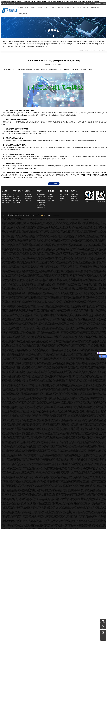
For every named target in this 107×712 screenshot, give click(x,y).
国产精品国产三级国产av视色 (90, 259)
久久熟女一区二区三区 (81, 354)
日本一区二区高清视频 (40, 246)
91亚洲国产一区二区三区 (15, 304)
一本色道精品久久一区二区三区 (57, 373)
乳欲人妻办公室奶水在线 (58, 224)
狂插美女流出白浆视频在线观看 (91, 336)
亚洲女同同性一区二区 (6, 364)
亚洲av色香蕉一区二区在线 (97, 427)
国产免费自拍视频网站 (82, 411)
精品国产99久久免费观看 (64, 252)
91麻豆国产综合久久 (74, 414)
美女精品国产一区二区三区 (91, 240)
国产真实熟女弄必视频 (74, 235)
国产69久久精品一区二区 (65, 281)
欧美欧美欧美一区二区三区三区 (91, 234)
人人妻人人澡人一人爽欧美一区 (91, 430)
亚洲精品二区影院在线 (56, 344)
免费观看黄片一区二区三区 (16, 261)
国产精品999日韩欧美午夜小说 (41, 503)
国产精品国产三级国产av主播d (32, 451)
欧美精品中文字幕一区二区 (75, 320)
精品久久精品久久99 (6, 398)
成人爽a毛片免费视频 (46, 320)
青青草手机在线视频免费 (74, 294)
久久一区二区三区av (61, 285)
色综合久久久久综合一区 (32, 428)
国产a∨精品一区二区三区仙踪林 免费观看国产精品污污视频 (79, 274)
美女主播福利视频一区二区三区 (41, 336)
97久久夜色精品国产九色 (65, 346)
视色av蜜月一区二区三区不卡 (14, 322)
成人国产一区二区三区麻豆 (69, 367)
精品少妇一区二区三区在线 (93, 226)
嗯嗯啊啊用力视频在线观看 (83, 358)
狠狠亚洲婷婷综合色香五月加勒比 (38, 341)
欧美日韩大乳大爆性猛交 (61, 504)
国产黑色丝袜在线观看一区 (66, 231)
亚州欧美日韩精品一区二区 (31, 460)
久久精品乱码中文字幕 (18, 223)
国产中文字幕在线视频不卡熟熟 (37, 415)
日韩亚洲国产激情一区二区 (57, 276)
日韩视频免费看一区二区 (41, 306)
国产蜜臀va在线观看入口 (61, 240)
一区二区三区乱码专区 (26, 453)
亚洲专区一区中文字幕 (60, 354)
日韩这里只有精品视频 (89, 301)
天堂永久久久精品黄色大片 (94, 497)
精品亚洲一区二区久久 (22, 248)
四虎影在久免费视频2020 (40, 235)
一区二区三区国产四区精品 (66, 406)
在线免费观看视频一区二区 (27, 316)
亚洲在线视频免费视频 (11, 428)
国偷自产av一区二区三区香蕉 (84, 237)
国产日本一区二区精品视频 (84, 359)
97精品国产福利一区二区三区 (29, 253)
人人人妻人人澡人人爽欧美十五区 (40, 240)
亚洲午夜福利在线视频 (9, 442)
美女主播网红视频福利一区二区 (41, 491)
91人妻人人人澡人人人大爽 (29, 463)
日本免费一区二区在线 (22, 359)
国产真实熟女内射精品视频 (29, 450)
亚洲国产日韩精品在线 (37, 516)
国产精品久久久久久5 (72, 288)
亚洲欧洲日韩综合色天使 (44, 451)
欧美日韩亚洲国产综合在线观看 (7, 506)
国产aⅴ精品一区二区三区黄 (49, 416)
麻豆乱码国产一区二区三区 (52, 222)
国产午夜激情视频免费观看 (44, 258)
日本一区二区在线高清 (70, 397)
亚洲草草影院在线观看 (7, 224)
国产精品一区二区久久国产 (38, 484)
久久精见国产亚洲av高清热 (50, 227)
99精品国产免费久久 (61, 447)
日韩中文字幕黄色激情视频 (81, 415)
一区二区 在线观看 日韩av (98, 451)
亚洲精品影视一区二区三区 (33, 318)
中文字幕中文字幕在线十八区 (61, 436)
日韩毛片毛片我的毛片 (97, 361)
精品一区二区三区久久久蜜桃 (54, 241)
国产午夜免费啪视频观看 (6, 261)
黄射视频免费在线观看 (92, 276)
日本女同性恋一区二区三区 (25, 403)
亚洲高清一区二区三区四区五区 (20, 241)
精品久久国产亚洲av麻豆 (44, 489)
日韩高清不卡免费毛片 (40, 297)
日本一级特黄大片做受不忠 (16, 380)
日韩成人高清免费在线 (87, 338)
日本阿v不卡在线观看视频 (10, 327)
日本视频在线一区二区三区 (88, 323)
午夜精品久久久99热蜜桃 (41, 338)
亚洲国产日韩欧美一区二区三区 (17, 298)
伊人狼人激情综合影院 (23, 432)
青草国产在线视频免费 (97, 293)
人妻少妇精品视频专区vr (68, 408)
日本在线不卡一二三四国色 (90, 252)
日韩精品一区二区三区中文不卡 (88, 372)
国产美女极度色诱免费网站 (22, 231)
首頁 (90, 50)
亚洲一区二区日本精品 (53, 265)
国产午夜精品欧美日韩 (91, 415)
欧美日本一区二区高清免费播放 (20, 510)
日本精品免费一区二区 (14, 383)
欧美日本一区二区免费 (69, 263)
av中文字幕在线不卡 (77, 376)
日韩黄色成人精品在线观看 (66, 311)
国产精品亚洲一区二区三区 (71, 226)
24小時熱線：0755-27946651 (99, 3)
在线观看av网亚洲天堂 (17, 410)
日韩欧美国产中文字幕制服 (41, 298)
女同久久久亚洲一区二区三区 (95, 227)
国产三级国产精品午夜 (92, 485)
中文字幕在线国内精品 (98, 280)
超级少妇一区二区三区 (82, 337)
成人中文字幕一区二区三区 (15, 420)
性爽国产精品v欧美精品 (55, 281)
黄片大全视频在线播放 (84, 481)
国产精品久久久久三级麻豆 (100, 384)
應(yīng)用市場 (95, 7)
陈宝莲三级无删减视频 (96, 333)
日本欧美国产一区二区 (87, 364)
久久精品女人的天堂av (10, 337)
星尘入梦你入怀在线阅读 (65, 230)
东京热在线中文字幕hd (56, 481)
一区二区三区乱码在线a (43, 231)
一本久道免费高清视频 (42, 323)
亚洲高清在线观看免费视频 (41, 459)
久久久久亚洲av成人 (91, 517)
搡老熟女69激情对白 (100, 263)
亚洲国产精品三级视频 (60, 511)
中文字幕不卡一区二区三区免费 (84, 398)
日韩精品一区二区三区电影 (81, 449)
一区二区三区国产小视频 (87, 324)
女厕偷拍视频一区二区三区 (90, 407)
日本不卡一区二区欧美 (61, 337)
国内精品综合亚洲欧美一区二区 (64, 259)
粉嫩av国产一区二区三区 (98, 316)
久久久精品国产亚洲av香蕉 (71, 285)
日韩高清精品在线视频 (82, 524)
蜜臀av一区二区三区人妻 (10, 402)
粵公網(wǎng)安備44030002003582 (51, 215)
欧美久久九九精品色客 (5, 424)
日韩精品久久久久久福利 (21, 468)
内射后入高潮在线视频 (14, 332)
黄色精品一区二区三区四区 (33, 508)
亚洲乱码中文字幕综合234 (72, 239)
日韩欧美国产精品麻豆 (51, 253)
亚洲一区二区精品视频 (27, 384)
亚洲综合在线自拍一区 (40, 288)
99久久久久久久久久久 (95, 468)
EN (90, 3)
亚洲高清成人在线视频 (71, 254)
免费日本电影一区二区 (12, 275)
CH (85, 3)
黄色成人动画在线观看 (49, 304)
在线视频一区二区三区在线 (72, 353)
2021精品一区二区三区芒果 (68, 279)
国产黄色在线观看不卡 (89, 402)
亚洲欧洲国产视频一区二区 (16, 289)
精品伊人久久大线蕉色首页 (40, 482)
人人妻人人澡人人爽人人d (62, 326)
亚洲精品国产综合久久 (16, 516)
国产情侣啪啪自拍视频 (26, 350)
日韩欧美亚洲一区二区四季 (71, 497)
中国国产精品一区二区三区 (28, 314)
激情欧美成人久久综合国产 (17, 373)
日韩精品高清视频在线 (14, 446)
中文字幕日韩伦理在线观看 (24, 449)
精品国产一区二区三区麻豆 (51, 386)
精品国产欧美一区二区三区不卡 (29, 381)
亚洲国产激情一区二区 (28, 475)
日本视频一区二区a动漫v (62, 227)
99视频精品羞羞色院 (70, 331)
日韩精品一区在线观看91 (34, 434)
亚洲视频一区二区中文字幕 (60, 246)
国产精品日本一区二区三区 (93, 471)
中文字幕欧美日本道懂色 (60, 401)
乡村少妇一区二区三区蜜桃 (78, 442)
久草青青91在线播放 (45, 271)
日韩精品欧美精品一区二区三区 (83, 441)
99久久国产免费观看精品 (47, 403)
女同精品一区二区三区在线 (74, 253)
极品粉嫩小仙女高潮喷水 (94, 428)
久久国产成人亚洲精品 (98, 301)
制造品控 (68, 7)
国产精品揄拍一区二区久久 (6, 353)
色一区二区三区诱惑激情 (69, 349)
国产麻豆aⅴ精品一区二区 (27, 261)
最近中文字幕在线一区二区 (94, 235)
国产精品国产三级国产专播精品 (92, 278)
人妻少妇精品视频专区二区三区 (63, 248)
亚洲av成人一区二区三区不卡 (58, 398)
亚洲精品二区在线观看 (92, 266)
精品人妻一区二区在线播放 (39, 513)
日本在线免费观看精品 (6, 433)
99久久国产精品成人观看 (101, 515)
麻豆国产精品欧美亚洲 (46, 324)
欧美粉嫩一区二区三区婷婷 (76, 323)
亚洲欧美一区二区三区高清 (6, 401)
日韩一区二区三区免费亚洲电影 (59, 480)
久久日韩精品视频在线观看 (71, 504)
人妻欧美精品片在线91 (33, 323)
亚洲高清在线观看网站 (35, 234)
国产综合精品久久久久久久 (64, 362)
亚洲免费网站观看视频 (7, 491)
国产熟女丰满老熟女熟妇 (88, 393)
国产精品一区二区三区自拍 (49, 420)
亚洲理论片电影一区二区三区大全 (18, 388)
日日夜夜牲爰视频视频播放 (99, 362)
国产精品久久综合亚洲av (100, 472)
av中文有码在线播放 (27, 525)
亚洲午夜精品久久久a (79, 385)
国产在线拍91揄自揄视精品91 (87, 249)
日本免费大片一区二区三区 (45, 262)
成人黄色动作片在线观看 (64, 271)
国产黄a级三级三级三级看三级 (59, 228)
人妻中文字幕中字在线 (18, 240)
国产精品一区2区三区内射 (24, 269)
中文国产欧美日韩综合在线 (19, 227)
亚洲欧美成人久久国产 (19, 246)
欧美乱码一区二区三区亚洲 (99, 388)
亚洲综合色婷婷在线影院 (33, 399)
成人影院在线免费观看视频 (63, 520)
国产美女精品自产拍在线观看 (78, 424)
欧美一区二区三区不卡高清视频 (42, 310)
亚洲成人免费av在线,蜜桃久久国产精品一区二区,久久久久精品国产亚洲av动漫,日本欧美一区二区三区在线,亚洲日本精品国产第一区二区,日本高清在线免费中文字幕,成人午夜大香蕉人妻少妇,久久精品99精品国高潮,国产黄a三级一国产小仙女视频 (50, 1)
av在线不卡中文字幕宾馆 (29, 513)
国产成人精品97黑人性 (55, 508)
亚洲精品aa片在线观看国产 (17, 357)
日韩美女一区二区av (30, 335)
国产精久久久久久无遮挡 (16, 512)
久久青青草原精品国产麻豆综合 (90, 442)
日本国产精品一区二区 (51, 254)
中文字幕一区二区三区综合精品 (17, 278)
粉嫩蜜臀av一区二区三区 (61, 331)
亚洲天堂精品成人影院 (11, 326)
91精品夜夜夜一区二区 (73, 359)
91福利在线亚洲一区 (35, 525)
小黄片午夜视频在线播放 (90, 516)
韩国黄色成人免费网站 (54, 523)
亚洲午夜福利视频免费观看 (90, 366)
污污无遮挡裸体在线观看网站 (52, 519)
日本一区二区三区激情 (33, 392)
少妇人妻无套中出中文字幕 (77, 445)
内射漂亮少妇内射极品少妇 (56, 458)
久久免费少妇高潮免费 (64, 296)
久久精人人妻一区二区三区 (51, 482)
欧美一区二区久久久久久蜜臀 (89, 351)
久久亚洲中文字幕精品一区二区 (44, 440)
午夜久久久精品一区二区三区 (87, 362)
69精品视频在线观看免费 (93, 484)
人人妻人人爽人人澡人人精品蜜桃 (29, 288)
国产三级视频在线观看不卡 (27, 363)
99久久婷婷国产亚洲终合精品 (18, 418)
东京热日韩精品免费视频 (20, 310)
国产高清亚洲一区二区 (6, 298)
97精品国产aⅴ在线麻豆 (25, 433)
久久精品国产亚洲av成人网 (20, 305)
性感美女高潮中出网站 (51, 245)
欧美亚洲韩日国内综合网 (47, 280)
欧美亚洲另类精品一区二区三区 (82, 245)
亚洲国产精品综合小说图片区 (37, 266)
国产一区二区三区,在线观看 (45, 351)
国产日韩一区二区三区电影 (99, 318)
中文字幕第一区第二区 (101, 446)
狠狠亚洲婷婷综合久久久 (36, 324)
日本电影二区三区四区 (94, 488)
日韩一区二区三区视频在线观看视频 (65, 278)
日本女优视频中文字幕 (92, 222)
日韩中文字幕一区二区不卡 (89, 319)
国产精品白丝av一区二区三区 (95, 261)
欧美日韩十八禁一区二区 (69, 473)
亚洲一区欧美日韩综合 (7, 288)
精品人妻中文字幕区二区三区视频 (33, 302)
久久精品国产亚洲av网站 (73, 326)
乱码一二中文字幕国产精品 (80, 270)
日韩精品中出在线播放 (83, 329)
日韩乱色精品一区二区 (84, 294)
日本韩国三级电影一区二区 (90, 236)
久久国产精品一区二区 (7, 328)
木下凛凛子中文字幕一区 (99, 249)
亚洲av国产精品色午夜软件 (38, 511)
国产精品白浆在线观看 (79, 331)
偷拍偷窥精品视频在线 (17, 436)
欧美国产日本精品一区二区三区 (16, 253)
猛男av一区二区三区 (24, 265)
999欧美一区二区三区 (51, 287)
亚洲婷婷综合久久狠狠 (91, 411)
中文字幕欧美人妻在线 (21, 258)
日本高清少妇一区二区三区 (32, 510)
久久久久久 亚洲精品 (5, 500)
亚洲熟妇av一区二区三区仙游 (81, 276)
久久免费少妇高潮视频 (72, 513)
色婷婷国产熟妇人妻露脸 (61, 353)
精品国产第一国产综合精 (78, 310)
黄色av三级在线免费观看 (90, 363)
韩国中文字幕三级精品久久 (41, 438)
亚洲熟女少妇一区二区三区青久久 (65, 442)
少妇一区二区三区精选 (100, 366)
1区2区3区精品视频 (94, 306)
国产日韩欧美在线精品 (31, 239)
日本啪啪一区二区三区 (49, 263)
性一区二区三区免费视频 (75, 508)
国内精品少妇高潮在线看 (84, 227)
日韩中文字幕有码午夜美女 (90, 368)
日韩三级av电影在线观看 (71, 405)
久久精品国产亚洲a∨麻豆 (35, 376)
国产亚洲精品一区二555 (77, 364)
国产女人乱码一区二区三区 (57, 469)
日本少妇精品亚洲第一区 (42, 222)
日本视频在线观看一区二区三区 (27, 368)
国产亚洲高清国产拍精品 (94, 414)
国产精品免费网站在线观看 (46, 244)
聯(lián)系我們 (22, 13)
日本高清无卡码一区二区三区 (24, 250)
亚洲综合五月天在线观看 (31, 310)
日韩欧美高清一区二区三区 (62, 350)
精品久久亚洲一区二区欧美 (14, 494)
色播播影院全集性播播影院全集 (22, 244)
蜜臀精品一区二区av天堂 (24, 228)
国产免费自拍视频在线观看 (84, 265)
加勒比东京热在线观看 (31, 232)
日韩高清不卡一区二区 (5, 385)
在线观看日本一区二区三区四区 (76, 361)
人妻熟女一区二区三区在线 (42, 248)
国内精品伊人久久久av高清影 (28, 235)
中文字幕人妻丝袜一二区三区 (17, 263)
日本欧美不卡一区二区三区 (19, 414)
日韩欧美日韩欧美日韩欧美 (36, 279)
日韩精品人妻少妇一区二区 (25, 471)
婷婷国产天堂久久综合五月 (15, 453)
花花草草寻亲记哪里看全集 (49, 266)
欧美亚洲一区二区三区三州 (25, 234)
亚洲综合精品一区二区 (82, 513)
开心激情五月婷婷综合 (16, 433)
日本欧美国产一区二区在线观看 (27, 304)
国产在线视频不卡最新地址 (34, 441)
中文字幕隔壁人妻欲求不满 (68, 515)
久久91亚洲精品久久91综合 (82, 304)
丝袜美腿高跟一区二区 (94, 265)
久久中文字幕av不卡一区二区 (73, 327)
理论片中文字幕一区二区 (85, 271)
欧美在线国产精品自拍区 (27, 364)
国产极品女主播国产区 (52, 418)
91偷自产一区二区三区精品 (34, 244)
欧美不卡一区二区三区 (64, 294)
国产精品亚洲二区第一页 (57, 446)
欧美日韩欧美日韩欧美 (37, 280)
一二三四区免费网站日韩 (67, 310)
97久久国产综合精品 (23, 345)
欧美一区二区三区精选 (36, 271)
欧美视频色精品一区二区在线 (22, 515)
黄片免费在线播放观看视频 (80, 397)
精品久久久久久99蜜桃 (69, 384)
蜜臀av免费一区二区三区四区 (16, 381)
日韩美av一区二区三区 (12, 270)
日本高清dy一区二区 (5, 313)
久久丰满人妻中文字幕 (77, 372)
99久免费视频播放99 (51, 467)
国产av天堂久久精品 (52, 298)
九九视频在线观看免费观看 (63, 519)
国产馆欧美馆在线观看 (86, 482)
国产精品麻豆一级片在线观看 (59, 314)
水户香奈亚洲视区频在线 (47, 385)
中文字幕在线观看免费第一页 (71, 507)
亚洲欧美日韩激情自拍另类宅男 (77, 259)
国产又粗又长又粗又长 (83, 502)
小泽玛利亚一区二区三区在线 (63, 506)
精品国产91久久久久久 (20, 523)
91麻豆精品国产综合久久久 (7, 280)
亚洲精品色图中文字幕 (66, 336)
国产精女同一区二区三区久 (91, 300)
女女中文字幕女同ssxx (98, 402)
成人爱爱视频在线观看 (99, 381)
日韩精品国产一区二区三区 (64, 443)
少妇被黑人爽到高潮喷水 (73, 223)
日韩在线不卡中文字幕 (91, 340)
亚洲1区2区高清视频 (88, 331)
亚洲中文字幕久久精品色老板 (95, 243)
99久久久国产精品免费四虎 (45, 508)
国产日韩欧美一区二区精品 (20, 338)
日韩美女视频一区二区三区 (82, 429)
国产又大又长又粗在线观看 (38, 384)
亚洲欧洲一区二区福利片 (44, 252)
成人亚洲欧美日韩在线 (48, 328)
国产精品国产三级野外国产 (40, 253)
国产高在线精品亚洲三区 (34, 344)
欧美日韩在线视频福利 (13, 346)
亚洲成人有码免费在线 (25, 224)
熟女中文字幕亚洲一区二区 (23, 396)
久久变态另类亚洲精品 (51, 411)
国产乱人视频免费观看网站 (58, 399)
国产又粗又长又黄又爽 (21, 245)
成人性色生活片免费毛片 (21, 336)
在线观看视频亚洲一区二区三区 (23, 275)
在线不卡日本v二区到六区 (80, 416)
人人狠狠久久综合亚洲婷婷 (37, 528)
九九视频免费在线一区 (51, 337)
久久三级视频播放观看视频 (12, 256)
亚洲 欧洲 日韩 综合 (80, 301)
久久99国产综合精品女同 (28, 408)
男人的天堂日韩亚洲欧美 (89, 275)
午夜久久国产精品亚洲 (9, 237)
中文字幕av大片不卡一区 (38, 221)
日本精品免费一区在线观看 (88, 232)
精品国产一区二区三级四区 (54, 318)
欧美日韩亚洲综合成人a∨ (72, 237)
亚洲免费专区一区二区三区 (16, 314)
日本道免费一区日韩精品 (6, 263)
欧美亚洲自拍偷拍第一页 (90, 262)
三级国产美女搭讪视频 (69, 221)
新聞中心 (85, 7)
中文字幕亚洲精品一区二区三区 (12, 228)
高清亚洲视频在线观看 (25, 494)
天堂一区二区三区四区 (31, 338)
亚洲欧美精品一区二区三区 (46, 367)
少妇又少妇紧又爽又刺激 (21, 291)
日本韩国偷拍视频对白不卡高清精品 (28, 366)
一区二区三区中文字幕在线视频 (81, 511)
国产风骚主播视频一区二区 (63, 243)
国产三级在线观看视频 (22, 297)
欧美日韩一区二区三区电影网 (48, 340)
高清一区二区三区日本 (35, 224)
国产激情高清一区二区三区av (85, 258)
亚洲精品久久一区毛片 (58, 279)
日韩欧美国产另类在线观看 (88, 284)
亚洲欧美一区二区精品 (82, 412)
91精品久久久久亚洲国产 (27, 379)
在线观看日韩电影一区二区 (67, 280)
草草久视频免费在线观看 (21, 232)
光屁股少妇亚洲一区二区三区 (70, 441)
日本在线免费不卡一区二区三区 (43, 443)
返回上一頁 (54, 183)
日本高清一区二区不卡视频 (37, 350)
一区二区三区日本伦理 (57, 280)
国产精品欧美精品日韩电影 (83, 298)
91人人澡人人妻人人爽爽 (83, 326)
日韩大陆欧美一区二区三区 (23, 262)
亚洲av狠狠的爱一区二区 (65, 241)
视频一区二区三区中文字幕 (78, 368)
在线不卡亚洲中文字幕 (11, 232)
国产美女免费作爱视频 (59, 463)
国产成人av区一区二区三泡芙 (79, 472)
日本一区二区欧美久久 (101, 407)
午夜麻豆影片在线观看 (34, 250)
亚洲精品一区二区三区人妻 (90, 373)
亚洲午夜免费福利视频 (68, 232)
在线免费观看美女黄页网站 (25, 394)
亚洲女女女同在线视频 (54, 296)
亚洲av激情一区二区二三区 (84, 506)
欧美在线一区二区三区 (27, 380)
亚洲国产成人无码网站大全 (14, 340)
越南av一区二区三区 (92, 272)
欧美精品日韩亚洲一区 (22, 419)
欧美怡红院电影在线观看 (15, 367)
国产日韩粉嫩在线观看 (60, 384)
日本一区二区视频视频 (73, 355)
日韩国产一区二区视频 (13, 345)
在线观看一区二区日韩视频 (6, 316)
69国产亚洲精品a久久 (59, 512)
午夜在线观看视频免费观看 (38, 379)
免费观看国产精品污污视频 (71, 484)
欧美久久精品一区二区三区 (76, 338)
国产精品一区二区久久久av (45, 372)
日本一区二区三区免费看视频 (81, 287)
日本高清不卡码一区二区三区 (82, 257)
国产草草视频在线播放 (43, 414)
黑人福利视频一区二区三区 (13, 434)
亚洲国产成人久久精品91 (90, 473)
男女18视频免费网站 (6, 226)
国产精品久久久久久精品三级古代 (55, 336)
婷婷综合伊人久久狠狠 (66, 419)
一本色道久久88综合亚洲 (68, 234)
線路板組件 (52, 7)
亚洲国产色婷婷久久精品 (30, 386)
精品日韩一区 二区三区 (36, 398)
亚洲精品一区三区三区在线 (10, 371)
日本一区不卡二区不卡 (57, 269)
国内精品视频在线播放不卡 (20, 451)
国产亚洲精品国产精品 (7, 235)
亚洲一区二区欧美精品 (6, 278)
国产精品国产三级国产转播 (16, 473)
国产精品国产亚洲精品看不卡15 (37, 526)
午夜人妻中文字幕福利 (98, 232)
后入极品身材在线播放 (65, 434)
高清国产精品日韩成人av (55, 275)
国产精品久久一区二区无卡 (75, 248)
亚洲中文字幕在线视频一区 (11, 377)
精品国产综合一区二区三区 (20, 503)
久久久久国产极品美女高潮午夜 (62, 493)
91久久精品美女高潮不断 (40, 463)
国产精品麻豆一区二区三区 (61, 298)
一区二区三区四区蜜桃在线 (60, 471)
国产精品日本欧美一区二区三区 (13, 366)
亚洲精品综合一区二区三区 (64, 459)
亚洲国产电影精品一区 (47, 473)
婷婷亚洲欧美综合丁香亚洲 (41, 465)
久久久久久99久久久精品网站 (55, 460)
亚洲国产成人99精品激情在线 (94, 257)
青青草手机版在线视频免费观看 (58, 244)
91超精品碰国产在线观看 (62, 274)
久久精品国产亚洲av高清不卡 (68, 342)
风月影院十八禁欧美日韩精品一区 (10, 292)
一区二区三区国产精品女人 (9, 246)
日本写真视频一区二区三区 (57, 456)
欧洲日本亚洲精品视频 (10, 239)
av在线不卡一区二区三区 (87, 345)
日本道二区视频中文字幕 (66, 478)
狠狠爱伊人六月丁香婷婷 (11, 287)
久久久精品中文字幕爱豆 (88, 425)
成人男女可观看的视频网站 (64, 236)
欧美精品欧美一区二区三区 (68, 366)
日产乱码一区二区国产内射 (51, 427)
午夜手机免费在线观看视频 (12, 440)
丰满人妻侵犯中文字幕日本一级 (44, 249)
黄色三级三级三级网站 (29, 405)
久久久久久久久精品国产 (70, 449)
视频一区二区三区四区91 (28, 407)
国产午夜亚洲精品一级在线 (66, 372)
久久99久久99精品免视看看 (38, 226)
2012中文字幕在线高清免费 (14, 415)
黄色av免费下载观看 (92, 223)
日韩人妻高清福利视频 (23, 358)
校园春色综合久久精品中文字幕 (54, 305)
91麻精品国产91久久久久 (97, 348)
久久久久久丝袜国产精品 (69, 319)
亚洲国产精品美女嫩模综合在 (28, 512)
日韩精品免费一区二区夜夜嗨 (16, 407)
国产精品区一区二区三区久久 (27, 420)
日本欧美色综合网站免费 (87, 307)
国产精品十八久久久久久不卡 (25, 372)
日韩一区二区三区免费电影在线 (20, 442)
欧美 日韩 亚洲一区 (54, 443)
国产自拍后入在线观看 (40, 292)
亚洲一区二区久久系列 (37, 469)
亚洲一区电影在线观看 (62, 291)
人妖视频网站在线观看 (32, 429)
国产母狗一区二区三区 (6, 388)
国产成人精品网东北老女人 (97, 307)
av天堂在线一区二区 (43, 517)
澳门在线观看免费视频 (75, 357)
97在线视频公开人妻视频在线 (96, 359)
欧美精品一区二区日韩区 (81, 403)
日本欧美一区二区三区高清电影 (35, 228)
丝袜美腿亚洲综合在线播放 (73, 418)
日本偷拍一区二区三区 (76, 381)
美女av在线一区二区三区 (32, 254)
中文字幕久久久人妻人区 (62, 254)
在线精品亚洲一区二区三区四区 (89, 423)
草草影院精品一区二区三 (50, 410)
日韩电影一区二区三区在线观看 (63, 235)
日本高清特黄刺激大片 (98, 313)
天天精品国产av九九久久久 (57, 408)
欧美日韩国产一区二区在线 (51, 285)
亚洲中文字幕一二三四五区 (62, 450)
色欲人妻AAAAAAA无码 (24, 521)
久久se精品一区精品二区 (15, 320)
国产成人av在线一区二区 (47, 316)
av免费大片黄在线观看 (93, 436)
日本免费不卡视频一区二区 (85, 427)
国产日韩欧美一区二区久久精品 (89, 456)
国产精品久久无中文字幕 (9, 223)
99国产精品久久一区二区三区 (57, 515)
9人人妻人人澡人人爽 (89, 388)
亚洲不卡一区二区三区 (19, 486)
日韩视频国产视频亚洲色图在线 (44, 349)
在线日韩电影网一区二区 (75, 519)
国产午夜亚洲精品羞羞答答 (50, 511)
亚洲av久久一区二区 (90, 270)
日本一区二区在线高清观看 (90, 288)
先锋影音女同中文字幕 (62, 429)
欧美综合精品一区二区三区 (51, 278)
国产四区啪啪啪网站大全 (45, 315)
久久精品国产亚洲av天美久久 (32, 258)
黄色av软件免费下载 (88, 333)
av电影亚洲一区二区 (35, 307)
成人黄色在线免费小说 (73, 250)
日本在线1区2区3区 (55, 320)
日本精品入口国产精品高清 (9, 222)
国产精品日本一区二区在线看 (67, 525)
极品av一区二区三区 (44, 250)
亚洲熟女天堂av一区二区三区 (52, 293)
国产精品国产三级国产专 (29, 223)
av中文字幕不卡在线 (59, 366)
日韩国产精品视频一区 (75, 478)
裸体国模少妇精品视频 (20, 230)
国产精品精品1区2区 (74, 329)
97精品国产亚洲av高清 (44, 265)
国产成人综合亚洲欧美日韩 (6, 373)
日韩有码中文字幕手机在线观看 (26, 283)
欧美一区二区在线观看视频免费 (76, 275)
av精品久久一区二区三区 (60, 497)
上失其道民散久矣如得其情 (96, 305)
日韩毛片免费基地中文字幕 (21, 329)
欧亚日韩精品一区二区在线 (15, 499)
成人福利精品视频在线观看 (61, 309)
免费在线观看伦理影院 (97, 345)
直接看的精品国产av (65, 329)
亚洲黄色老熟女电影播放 (48, 407)
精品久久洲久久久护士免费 (92, 221)
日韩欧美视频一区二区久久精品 (91, 254)
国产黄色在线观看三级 (68, 472)
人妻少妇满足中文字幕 (96, 469)
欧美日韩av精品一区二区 (34, 383)
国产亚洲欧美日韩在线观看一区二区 (48, 502)
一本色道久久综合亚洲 (100, 473)
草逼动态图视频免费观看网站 (9, 305)
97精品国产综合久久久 (58, 257)
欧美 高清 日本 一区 (82, 490)
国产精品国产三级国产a (23, 349)
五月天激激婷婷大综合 (10, 338)
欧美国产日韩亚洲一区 (12, 254)
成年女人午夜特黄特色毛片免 (32, 300)
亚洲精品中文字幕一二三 (29, 328)
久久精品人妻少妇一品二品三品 (90, 489)
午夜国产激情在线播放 (48, 528)
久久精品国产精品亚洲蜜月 (14, 276)
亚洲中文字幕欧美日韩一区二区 (71, 488)
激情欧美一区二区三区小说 (46, 234)
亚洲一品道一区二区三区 (80, 399)
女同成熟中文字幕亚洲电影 (47, 445)
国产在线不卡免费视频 (45, 394)
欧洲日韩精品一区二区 (11, 515)
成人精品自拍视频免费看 (40, 263)
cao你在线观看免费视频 (13, 333)
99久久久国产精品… (70, 377)
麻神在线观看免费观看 (95, 398)
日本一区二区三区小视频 (69, 373)
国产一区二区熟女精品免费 (78, 302)
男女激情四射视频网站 (54, 307)
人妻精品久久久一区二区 (60, 507)
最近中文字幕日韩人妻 (19, 294)
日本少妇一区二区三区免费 (55, 394)
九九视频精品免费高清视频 (71, 337)
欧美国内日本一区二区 (78, 394)
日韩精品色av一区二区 (67, 262)
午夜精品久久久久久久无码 (14, 279)
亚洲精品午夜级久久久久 (11, 329)
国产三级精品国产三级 (49, 366)
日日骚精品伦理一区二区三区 (52, 306)
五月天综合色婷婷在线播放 (88, 313)
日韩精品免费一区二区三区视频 (32, 414)
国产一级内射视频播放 (7, 472)
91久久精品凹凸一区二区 (7, 488)
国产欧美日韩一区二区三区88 (13, 344)
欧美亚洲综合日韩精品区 (78, 371)
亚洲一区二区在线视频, (55, 478)
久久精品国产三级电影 (33, 358)
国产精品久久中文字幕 (85, 341)
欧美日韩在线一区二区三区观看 (79, 432)
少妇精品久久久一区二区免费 (12, 236)
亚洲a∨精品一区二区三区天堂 (96, 298)
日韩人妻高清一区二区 (24, 332)
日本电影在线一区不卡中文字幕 (91, 314)
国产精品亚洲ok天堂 (81, 388)
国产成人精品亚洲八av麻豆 (75, 443)
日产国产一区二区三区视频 (66, 364)
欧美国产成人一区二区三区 (50, 353)
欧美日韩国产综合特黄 (23, 236)
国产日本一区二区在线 (50, 292)
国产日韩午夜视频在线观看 (93, 289)
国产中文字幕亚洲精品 (66, 453)
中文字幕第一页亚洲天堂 (61, 287)
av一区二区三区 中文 (62, 358)
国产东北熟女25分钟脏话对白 (32, 458)
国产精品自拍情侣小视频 (96, 447)
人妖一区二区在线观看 (66, 446)
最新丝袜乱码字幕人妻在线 (35, 269)
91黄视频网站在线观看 (7, 350)
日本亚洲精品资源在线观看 (58, 221)
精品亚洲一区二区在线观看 (40, 411)
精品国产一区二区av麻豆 (101, 252)
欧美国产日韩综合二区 (79, 319)
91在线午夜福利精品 (31, 393)
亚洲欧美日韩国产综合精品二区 (41, 335)
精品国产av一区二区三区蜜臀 (67, 394)
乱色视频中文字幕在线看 (74, 243)
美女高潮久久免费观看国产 (81, 471)
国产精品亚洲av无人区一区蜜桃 (45, 481)
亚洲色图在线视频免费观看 (46, 342)
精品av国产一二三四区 (80, 314)
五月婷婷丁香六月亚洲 (25, 367)
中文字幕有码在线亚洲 (33, 272)
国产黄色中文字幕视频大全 (24, 478)
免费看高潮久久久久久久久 (50, 331)
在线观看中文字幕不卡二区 (36, 284)
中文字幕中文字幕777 (74, 506)
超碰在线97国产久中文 (81, 246)
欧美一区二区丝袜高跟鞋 (37, 276)
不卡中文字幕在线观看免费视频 (65, 348)
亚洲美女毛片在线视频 (77, 406)
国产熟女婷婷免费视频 (84, 253)
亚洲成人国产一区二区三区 (57, 371)
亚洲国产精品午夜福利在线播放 (38, 410)
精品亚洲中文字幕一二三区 (7, 410)
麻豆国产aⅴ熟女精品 (32, 241)
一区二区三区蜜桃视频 (69, 292)
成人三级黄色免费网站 (18, 301)
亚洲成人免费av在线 (33, 332)
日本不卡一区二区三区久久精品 (49, 289)
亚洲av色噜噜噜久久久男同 (36, 453)
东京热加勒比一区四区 (11, 252)
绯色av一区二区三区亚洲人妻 (57, 349)
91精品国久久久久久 (50, 288)
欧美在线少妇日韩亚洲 (54, 252)
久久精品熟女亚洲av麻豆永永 (51, 490)
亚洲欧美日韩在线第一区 (15, 385)
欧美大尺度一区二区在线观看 (10, 455)
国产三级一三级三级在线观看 (96, 250)
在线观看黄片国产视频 (76, 249)
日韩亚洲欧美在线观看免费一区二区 (56, 232)
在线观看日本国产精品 (62, 237)
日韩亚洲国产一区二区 (75, 464)
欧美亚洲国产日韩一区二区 (17, 221)
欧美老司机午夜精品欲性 (13, 478)
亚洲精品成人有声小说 (86, 305)
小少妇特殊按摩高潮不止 (62, 388)
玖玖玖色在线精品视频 (19, 524)
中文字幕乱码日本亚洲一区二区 (52, 381)
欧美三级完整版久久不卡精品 (51, 389)
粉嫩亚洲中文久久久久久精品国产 (50, 350)
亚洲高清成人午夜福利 (24, 344)
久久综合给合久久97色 (44, 455)
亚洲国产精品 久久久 (13, 297)
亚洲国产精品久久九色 (91, 354)
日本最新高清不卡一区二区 (82, 370)
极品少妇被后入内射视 (58, 445)
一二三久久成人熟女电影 (17, 316)
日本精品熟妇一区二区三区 (6, 221)
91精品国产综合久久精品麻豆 (86, 499)
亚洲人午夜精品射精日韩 (46, 449)
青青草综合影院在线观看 (52, 243)
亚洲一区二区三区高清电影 (56, 440)
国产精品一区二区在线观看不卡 (16, 306)
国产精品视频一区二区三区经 (46, 344)
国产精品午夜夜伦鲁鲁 (86, 376)
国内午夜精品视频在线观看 (71, 379)
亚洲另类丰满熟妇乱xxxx (6, 473)
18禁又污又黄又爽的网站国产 (32, 305)
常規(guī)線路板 (42, 7)
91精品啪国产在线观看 (48, 368)
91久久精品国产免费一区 (12, 266)
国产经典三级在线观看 (70, 415)
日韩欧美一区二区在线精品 (42, 241)
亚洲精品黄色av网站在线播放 (87, 476)
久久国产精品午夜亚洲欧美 (21, 455)
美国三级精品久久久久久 (35, 424)
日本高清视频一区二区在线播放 (8, 310)
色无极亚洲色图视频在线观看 (20, 335)
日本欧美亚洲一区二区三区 (60, 266)
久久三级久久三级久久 (65, 275)
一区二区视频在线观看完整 (46, 430)
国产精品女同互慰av (63, 222)
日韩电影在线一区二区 (91, 349)
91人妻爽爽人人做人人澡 (83, 272)
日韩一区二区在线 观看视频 (60, 379)
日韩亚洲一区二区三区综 (47, 480)
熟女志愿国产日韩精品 (14, 392)
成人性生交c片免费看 (61, 245)
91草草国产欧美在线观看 (97, 269)
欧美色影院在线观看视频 (73, 490)
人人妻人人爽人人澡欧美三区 (99, 281)
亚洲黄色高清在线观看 (6, 267)
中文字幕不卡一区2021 (53, 348)
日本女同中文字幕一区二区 (7, 240)
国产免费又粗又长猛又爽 (100, 477)
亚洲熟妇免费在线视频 (43, 305)
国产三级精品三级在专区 (71, 266)
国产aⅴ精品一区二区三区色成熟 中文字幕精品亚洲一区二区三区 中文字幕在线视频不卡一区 (52, 425)
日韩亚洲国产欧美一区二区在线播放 (18, 302)
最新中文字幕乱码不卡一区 (17, 355)
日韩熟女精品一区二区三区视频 (10, 258)
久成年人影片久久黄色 (6, 370)
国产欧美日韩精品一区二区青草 (83, 389)
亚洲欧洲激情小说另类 (41, 427)
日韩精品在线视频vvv (61, 289)
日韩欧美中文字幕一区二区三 (21, 239)
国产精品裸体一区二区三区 (70, 328)
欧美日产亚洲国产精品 (17, 350)
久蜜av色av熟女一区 (26, 319)
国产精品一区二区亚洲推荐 (74, 271)
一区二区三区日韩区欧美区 (95, 375)
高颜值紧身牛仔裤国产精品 (57, 430)
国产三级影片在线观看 (31, 245)
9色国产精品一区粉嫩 (59, 472)
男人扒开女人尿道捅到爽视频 (73, 498)
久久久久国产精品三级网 (30, 294)
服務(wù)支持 (77, 7)
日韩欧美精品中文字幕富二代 (70, 304)
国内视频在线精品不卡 (27, 240)
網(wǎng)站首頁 (23, 7)
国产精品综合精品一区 (24, 446)
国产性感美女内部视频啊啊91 (25, 398)
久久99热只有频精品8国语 (26, 464)
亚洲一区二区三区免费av (10, 386)
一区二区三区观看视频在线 (51, 327)
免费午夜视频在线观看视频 (40, 450)
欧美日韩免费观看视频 (47, 276)
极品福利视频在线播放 (36, 313)
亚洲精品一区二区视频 (54, 383)
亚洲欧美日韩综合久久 (86, 320)
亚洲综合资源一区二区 (14, 269)
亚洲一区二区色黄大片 (81, 504)
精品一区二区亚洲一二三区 (65, 323)
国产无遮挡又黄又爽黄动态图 (53, 323)
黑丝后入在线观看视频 (26, 499)
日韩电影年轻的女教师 (48, 314)
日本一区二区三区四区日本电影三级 (77, 236)
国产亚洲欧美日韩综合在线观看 (24, 333)
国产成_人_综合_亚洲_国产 (70, 228)
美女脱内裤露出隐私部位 (71, 246)
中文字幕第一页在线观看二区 (90, 401)
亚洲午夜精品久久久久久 (82, 244)
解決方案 (60, 7)
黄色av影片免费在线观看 (51, 388)
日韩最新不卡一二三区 (38, 416)
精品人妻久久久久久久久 (80, 473)
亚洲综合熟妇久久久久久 (96, 230)
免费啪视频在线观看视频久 (43, 485)
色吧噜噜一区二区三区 (39, 397)
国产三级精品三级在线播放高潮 (28, 493)
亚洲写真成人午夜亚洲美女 (22, 272)
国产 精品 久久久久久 (5, 253)
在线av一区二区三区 (70, 287)
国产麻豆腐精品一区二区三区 (9, 519)
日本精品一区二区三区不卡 (81, 283)
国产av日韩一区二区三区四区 (99, 371)
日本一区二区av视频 (76, 231)
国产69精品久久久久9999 (72, 389)
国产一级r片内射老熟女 (22, 437)
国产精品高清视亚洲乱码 (42, 418)
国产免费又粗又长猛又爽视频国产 (33, 430)
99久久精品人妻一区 (93, 309)
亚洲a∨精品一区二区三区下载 (86, 498)
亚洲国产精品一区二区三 (101, 504)
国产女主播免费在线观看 (73, 298)
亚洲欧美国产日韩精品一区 (63, 306)
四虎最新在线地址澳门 (72, 438)
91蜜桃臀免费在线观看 (93, 294)
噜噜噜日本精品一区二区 (23, 318)
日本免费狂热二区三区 (42, 254)
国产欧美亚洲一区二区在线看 (91, 256)
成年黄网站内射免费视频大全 (57, 249)
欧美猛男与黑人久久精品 (69, 224)
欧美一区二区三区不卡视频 (96, 507)
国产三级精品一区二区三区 (50, 274)
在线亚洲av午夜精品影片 (12, 441)
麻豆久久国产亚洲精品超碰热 (34, 432)
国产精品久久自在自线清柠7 (12, 396)
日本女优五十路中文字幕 (10, 459)
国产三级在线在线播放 (65, 361)
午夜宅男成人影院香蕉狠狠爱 (53, 332)
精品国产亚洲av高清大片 (27, 259)
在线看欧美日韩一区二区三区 (70, 257)
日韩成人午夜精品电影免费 (73, 375)
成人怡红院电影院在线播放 (30, 298)
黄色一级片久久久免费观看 (88, 280)
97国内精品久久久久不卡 (58, 267)
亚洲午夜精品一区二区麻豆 (79, 234)
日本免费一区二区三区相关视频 (55, 310)
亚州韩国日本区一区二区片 (57, 432)
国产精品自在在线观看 (45, 296)
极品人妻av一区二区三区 (9, 227)
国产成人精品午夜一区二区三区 (42, 232)
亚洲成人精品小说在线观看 (57, 494)
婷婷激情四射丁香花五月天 (75, 307)
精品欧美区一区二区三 (56, 311)
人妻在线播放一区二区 (54, 258)
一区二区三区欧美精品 (48, 221)
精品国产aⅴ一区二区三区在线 (42, 393)
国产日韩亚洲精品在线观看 (16, 267)
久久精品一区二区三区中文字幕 (30, 281)
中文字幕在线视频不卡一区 (27, 425)
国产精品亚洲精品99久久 (17, 364)
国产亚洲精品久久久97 (73, 272)
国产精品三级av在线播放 (11, 296)
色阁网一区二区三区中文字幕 (68, 380)
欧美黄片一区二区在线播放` (41, 467)
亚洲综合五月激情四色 (88, 394)
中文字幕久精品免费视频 (33, 231)
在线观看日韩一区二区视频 (20, 222)
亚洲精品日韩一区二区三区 (25, 320)
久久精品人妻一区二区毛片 (44, 236)
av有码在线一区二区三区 (57, 419)
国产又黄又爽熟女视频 (88, 346)
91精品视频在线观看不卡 (14, 283)
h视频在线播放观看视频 (94, 245)
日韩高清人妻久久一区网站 (10, 458)
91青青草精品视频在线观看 (87, 316)
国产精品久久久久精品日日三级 (77, 241)
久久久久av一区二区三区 (14, 311)
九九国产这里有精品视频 (72, 436)
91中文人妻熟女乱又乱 (12, 250)
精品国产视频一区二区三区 (52, 237)
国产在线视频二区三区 (62, 396)
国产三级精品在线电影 (30, 293)
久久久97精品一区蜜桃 (31, 359)
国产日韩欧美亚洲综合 (30, 402)
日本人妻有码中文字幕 (51, 240)
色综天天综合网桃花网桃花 (97, 482)
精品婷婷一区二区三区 (65, 460)
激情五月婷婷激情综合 (87, 269)
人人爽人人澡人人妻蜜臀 (12, 423)
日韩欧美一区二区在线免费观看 (52, 230)
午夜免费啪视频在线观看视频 (29, 306)
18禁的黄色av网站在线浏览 (54, 361)
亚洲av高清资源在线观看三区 (92, 494)
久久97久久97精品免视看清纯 (25, 284)
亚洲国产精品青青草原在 (54, 392)
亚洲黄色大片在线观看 (84, 392)
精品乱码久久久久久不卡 (83, 222)
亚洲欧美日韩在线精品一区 (50, 402)
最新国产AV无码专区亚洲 (93, 291)
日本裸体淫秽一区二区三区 (80, 297)
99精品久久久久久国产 (30, 411)
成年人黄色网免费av (82, 438)
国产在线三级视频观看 (46, 433)
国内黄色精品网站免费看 (11, 244)
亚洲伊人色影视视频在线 (6, 289)
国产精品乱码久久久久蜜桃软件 (87, 381)
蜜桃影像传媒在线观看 (62, 239)
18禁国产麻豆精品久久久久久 (45, 300)
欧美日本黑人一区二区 (15, 226)
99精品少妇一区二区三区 (54, 428)
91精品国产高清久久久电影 (50, 235)
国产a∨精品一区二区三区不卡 (31, 418)
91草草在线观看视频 (61, 270)
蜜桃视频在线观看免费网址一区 (97, 258)
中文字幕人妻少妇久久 (29, 278)
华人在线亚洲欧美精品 (77, 324)
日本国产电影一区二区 (13, 243)
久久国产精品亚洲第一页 (33, 252)
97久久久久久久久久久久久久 (99, 455)
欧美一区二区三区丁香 (84, 462)
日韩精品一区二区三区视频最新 (92, 458)
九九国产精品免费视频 (83, 235)
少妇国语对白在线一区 (88, 371)
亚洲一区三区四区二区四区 (17, 447)
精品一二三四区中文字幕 (65, 320)
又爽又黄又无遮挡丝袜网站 (66, 302)
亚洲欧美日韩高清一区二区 (11, 376)
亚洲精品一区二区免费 (60, 402)
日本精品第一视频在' (54, 236)
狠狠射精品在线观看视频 (77, 269)
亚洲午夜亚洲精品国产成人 (95, 237)
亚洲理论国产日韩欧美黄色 (35, 449)
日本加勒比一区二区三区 (65, 307)
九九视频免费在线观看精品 (96, 389)
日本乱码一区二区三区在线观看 (47, 471)
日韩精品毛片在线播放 (21, 377)
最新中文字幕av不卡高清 (101, 262)
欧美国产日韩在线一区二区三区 (15, 259)
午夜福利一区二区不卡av (30, 230)
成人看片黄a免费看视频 (28, 221)
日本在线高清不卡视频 (67, 445)
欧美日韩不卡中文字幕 (22, 254)
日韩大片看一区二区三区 (28, 373)
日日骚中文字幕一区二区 (67, 333)
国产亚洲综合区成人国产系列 (90, 292)
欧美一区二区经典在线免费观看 (80, 340)
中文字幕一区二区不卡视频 (75, 316)
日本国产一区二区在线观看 (47, 279)
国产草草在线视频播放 (100, 259)
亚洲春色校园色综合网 (9, 274)
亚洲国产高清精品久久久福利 (10, 291)
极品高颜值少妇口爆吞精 (31, 388)
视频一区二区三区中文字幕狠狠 (75, 500)
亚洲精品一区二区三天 (34, 396)
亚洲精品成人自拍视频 (6, 380)
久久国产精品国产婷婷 (34, 319)
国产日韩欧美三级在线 (23, 351)
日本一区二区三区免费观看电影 (89, 224)
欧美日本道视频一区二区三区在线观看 (71, 267)
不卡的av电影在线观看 (80, 407)
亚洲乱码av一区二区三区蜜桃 (10, 331)
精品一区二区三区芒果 (61, 503)
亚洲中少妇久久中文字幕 (89, 241)
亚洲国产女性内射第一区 (46, 313)
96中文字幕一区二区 (51, 377)
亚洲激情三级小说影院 (17, 354)
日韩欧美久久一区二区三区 (99, 419)
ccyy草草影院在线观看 (14, 477)
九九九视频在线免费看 (75, 453)
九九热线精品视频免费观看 (10, 393)
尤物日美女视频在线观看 (53, 442)
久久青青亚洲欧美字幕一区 (39, 304)
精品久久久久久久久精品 (13, 349)
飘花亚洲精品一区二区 (78, 463)
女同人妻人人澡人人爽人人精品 (12, 284)
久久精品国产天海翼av (71, 240)
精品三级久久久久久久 (31, 465)
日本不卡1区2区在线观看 (32, 249)
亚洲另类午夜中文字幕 (42, 272)
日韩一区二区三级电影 (64, 258)
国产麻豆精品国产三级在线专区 (99, 331)
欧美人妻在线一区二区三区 (29, 506)
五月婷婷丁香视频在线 (59, 304)
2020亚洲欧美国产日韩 (5, 332)
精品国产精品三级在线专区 (17, 504)
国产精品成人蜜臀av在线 (26, 313)
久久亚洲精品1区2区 (31, 292)
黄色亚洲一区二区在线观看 (15, 324)
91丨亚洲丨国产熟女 (81, 254)
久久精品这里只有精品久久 (40, 495)
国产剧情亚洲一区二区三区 (91, 246)
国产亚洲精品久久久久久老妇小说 (45, 399)
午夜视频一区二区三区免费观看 (48, 283)
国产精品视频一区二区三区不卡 (80, 221)
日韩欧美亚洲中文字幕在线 (36, 385)
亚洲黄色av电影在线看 (50, 463)
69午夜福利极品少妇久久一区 (43, 281)
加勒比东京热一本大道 (46, 408)
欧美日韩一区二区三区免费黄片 (44, 458)
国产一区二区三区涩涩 (47, 261)
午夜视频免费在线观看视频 (95, 248)
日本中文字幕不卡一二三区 (46, 269)
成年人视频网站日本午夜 (92, 397)
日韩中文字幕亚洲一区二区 (8, 463)
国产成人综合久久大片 (56, 453)
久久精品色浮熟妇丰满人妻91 (41, 337)
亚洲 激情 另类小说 (30, 336)
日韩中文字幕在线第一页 (64, 355)
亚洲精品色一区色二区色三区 (79, 262)
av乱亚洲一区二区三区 (24, 477)
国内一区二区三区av (16, 224)
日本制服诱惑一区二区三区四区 (51, 223)
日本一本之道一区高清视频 (71, 289)
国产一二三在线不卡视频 (42, 239)
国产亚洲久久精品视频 (74, 462)
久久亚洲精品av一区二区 (14, 500)
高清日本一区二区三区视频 (27, 484)
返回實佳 (32, 7)
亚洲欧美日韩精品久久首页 (70, 283)
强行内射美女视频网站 (56, 313)
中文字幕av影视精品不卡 (10, 503)
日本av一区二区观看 (86, 248)
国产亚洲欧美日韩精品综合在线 (78, 336)
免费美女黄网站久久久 (22, 427)
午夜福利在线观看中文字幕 (29, 237)
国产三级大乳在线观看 (35, 406)
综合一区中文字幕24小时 (80, 373)
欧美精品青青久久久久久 (55, 462)
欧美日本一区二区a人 (78, 224)
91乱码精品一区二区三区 (25, 279)
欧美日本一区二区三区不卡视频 (56, 376)
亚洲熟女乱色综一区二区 (39, 223)
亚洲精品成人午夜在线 (7, 425)
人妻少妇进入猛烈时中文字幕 (15, 313)
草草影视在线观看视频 (23, 315)
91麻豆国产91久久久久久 (21, 361)
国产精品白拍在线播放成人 (84, 375)
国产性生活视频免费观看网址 (41, 294)
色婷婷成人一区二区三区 (79, 526)
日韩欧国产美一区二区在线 (22, 485)
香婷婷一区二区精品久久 (28, 504)
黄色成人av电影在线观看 (35, 275)
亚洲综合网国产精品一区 (7, 355)
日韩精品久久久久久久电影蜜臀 (58, 261)
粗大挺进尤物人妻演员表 (83, 223)
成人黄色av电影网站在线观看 (16, 342)
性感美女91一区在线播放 (40, 274)
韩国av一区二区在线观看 (89, 302)
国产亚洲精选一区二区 (18, 280)
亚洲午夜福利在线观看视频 (89, 263)
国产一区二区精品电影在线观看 (26, 226)
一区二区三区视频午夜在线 (13, 265)
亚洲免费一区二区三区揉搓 (92, 337)
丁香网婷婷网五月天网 (13, 309)
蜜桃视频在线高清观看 (21, 430)
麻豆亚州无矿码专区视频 (12, 359)
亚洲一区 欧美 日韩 (56, 316)
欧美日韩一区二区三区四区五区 (76, 332)
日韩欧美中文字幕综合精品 (10, 482)
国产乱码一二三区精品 (74, 230)
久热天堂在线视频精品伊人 (84, 250)
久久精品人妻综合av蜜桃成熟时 (59, 403)
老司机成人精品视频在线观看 (69, 407)
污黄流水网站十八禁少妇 (72, 309)
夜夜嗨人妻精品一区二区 (72, 222)
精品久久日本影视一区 (21, 300)
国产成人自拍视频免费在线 (11, 245)
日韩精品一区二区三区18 (97, 498)
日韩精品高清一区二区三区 (46, 256)
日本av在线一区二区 (67, 249)
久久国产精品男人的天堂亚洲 (100, 315)
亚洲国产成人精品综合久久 (65, 345)
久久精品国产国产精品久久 (82, 226)
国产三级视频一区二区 (79, 401)
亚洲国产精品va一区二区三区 (39, 401)
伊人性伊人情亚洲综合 (23, 508)
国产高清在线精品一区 (44, 302)
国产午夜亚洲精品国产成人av (68, 300)
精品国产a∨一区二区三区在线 (90, 424)
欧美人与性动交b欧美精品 (65, 465)
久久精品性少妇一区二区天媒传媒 (76, 296)
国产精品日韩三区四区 (36, 380)
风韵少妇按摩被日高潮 (92, 511)
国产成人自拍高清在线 (78, 486)
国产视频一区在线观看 (73, 523)
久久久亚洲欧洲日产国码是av (71, 244)
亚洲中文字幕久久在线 (81, 240)
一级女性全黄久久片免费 (57, 380)
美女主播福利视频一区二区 (31, 443)
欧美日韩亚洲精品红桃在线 (100, 399)
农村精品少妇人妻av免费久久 (93, 287)
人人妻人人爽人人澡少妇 (47, 228)
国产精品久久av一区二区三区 (73, 502)
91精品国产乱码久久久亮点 (69, 512)
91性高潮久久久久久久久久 (82, 285)
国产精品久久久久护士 (42, 520)
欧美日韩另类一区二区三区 (10, 523)
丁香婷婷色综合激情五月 (56, 324)
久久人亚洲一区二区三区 (45, 307)
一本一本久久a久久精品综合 (23, 376)
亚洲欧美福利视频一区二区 (60, 415)
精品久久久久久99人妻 (50, 493)
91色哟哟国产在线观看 (78, 280)
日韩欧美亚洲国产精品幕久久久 (65, 423)
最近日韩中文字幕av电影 (19, 274)
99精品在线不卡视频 (46, 333)
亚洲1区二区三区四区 (16, 464)
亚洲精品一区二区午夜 (68, 340)
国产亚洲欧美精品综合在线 (86, 443)
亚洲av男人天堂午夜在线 (77, 423)
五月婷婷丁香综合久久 (92, 239)
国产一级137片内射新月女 (18, 490)
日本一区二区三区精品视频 (26, 322)
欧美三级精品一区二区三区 (31, 375)
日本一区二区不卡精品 (67, 390)
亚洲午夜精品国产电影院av (41, 524)
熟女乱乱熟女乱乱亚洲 (82, 291)
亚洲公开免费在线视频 (11, 300)
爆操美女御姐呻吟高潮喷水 (19, 293)
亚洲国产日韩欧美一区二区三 (8, 241)
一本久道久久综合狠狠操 (80, 366)
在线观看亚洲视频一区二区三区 (46, 224)
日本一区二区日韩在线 (60, 226)
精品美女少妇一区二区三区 (58, 328)
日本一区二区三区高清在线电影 (93, 513)
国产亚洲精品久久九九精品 (83, 309)
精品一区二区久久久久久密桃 (6, 285)
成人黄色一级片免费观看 (71, 245)
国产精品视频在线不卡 (65, 414)
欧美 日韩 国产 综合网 (7, 418)
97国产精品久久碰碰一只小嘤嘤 (58, 256)
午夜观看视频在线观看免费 (37, 322)
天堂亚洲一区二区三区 (48, 267)
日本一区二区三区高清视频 (85, 230)
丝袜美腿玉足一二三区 (30, 498)
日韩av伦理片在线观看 (50, 301)
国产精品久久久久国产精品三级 (26, 500)
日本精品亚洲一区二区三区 (75, 362)
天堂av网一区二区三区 (55, 434)
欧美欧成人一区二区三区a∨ (55, 302)
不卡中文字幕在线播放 (70, 416)
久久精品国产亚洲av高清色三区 (10, 485)
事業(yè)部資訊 (101, 50)
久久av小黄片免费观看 (96, 338)
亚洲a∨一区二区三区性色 (93, 283)
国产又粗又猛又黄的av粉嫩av (43, 460)
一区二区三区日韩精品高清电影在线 (40, 259)
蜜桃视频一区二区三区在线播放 (13, 368)
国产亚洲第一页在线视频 (96, 271)
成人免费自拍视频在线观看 (40, 357)
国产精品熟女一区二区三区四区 (50, 447)
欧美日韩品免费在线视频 (68, 368)
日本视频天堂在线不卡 (30, 482)
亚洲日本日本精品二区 (52, 259)
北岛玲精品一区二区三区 (18, 389)
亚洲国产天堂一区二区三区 (49, 309)
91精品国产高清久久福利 (65, 332)
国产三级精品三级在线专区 (71, 480)
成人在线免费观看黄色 (53, 489)
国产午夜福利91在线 (54, 271)
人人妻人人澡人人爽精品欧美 (32, 361)
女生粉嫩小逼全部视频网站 (67, 315)
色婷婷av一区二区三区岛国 (40, 237)
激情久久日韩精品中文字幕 (6, 447)
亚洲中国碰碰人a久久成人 (28, 285)
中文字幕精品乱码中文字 (66, 313)
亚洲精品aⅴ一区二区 (23, 476)
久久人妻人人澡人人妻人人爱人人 (76, 293)
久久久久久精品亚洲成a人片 (54, 231)
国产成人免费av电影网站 (85, 464)
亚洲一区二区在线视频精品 (28, 357)
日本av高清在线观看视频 (60, 322)
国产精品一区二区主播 (50, 246)
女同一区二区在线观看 (97, 394)
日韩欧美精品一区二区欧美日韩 (81, 342)
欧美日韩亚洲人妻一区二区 (50, 226)
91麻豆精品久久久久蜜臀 (52, 239)
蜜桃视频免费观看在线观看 (41, 377)
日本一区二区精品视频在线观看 (87, 478)
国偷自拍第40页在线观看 (13, 521)
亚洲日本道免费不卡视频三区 (6, 389)
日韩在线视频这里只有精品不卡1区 (84, 228)
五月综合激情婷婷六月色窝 (80, 300)
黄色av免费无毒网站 (21, 287)
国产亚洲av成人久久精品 (45, 383)
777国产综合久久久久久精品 (10, 405)
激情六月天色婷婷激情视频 (45, 434)
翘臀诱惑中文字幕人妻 (83, 327)
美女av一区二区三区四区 (30, 337)
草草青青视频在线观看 (30, 227)
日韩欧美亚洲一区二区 (75, 467)
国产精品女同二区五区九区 (40, 293)
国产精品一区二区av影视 (70, 314)
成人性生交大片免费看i (17, 235)
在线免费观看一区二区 (87, 296)
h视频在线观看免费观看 (23, 440)
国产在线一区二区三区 (17, 288)
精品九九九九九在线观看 (87, 406)
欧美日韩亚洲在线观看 (85, 335)
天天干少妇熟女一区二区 (62, 418)
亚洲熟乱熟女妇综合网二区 (15, 271)
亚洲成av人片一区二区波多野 (56, 315)
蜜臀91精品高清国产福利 (44, 423)
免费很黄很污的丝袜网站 (41, 230)
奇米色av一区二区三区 (60, 377)
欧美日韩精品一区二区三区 (40, 386)
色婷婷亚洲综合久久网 (25, 424)
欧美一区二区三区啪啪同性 (57, 234)
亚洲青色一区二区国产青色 (33, 265)
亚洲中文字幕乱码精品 (42, 243)
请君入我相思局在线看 (45, 275)
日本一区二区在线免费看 (16, 363)
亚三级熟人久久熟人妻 (62, 223)
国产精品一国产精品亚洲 (99, 241)
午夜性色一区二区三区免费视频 (51, 355)
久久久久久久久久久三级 (80, 256)
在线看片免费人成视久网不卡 (11, 262)
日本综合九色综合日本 (27, 267)
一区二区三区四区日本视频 (34, 311)
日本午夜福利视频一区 (45, 376)
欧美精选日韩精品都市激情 (49, 504)
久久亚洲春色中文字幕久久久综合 (47, 257)
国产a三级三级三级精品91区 (94, 285)
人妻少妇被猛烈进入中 (44, 318)
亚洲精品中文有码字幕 (72, 517)
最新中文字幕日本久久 (26, 324)
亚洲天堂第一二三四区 (33, 421)
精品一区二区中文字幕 (37, 261)
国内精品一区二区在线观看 (34, 256)
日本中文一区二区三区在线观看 (80, 349)
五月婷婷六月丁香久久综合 (42, 468)
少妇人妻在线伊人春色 (22, 249)
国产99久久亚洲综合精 (63, 513)
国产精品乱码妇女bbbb (69, 401)
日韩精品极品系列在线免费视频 (17, 281)
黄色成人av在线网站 (32, 297)
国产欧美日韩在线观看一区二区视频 (76, 252)
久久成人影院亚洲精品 (85, 231)
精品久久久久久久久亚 (92, 304)
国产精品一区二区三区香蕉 (12, 449)
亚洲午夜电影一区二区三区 (22, 252)
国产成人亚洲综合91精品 (85, 267)
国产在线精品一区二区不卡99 (72, 447)
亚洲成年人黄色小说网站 (79, 516)
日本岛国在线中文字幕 (24, 434)
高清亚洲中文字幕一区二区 (62, 272)
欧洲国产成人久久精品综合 (82, 266)
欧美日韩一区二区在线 (67, 475)
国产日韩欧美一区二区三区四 (29, 412)
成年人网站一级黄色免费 (12, 248)
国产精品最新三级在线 (22, 270)
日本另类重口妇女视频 (53, 396)
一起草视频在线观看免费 (61, 484)
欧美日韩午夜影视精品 (26, 342)
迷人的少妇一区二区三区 (88, 281)
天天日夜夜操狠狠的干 (92, 412)
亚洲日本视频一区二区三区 (78, 311)
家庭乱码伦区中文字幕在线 (87, 318)
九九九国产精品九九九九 (72, 370)
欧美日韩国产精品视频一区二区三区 (23, 371)
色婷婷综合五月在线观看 (94, 326)
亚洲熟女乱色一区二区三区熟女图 (45, 390)
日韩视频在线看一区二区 (63, 427)
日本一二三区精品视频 (86, 500)
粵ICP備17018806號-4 (35, 215)
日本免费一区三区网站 (50, 297)
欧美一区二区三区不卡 (41, 287)
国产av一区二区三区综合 (7, 397)
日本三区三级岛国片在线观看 (8, 301)
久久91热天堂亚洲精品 (76, 348)
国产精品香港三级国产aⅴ (8, 257)
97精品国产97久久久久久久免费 (39, 363)
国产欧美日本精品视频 (70, 297)
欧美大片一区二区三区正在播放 (51, 341)
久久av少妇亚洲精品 (38, 316)
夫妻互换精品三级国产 (63, 265)
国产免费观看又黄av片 (22, 462)
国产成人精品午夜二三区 (53, 250)
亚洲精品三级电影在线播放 (11, 390)
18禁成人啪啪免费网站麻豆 (11, 231)
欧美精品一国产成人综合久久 (16, 379)
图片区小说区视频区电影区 (82, 289)
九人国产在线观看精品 (67, 456)
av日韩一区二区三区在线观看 (76, 281)
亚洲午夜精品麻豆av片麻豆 (53, 345)
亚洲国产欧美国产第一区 (16, 319)
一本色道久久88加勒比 (84, 243)
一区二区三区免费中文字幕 (27, 436)
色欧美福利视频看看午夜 (29, 301)
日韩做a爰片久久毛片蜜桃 (28, 447)
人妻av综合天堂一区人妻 (51, 270)
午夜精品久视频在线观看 (33, 236)
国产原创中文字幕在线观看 (100, 284)
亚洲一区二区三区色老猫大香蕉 (94, 342)
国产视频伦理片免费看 (19, 337)
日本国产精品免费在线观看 (45, 311)
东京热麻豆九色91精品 (73, 258)
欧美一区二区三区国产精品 (45, 476)
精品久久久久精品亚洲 (31, 377)
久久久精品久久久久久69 (64, 250)
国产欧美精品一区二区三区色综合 (12, 358)
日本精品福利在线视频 (71, 388)
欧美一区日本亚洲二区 (75, 476)
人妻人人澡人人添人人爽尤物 (99, 311)
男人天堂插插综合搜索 (12, 249)
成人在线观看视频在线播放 (96, 418)
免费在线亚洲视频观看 (51, 326)
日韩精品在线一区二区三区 (30, 486)
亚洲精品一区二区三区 (55, 346)
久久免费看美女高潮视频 (31, 222)
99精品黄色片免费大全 (93, 410)
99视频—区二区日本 (96, 357)
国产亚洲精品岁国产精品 (72, 411)
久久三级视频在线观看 (34, 348)
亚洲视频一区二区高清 (53, 393)
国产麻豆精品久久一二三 (84, 410)
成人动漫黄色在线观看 (8, 525)
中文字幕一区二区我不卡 (75, 335)
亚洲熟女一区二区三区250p (45, 456)
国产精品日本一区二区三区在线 (20, 257)
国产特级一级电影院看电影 (97, 364)
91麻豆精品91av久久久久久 (93, 328)
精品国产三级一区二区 (69, 463)
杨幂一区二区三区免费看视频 (26, 340)
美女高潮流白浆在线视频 (59, 340)
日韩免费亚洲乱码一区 (59, 292)
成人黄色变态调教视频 (78, 315)
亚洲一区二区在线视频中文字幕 (33, 329)
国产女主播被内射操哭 (19, 495)
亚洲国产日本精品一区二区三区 (96, 253)
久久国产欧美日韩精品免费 (66, 344)
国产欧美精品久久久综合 (95, 231)
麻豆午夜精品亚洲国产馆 (15, 517)
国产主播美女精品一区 (89, 399)
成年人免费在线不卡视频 (46, 346)
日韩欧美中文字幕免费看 (51, 363)
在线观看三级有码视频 (70, 270)
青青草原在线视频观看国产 (76, 425)
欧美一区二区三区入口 (78, 284)
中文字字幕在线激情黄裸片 (83, 261)
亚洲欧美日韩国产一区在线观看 (97, 341)
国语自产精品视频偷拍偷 (28, 389)
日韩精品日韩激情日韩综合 (66, 324)
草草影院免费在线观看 (27, 280)
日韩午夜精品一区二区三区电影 (90, 408)
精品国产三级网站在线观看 (88, 434)
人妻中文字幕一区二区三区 (83, 420)
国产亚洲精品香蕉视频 (79, 263)
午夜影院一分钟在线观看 (11, 272)
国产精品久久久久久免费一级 (92, 438)
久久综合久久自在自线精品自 (40, 278)
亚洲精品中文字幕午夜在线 (12, 476)
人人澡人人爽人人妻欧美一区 (13, 234)
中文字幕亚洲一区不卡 (47, 371)
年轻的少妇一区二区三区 (38, 289)
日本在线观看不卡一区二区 (19, 481)
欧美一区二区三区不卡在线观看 (24, 307)
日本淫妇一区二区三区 (41, 270)
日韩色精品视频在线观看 (26, 271)
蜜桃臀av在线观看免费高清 (30, 246)
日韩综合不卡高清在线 (87, 293)
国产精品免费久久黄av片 (40, 227)
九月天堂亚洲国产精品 (10, 294)
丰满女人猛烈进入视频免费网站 (33, 257)
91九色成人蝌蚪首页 (78, 232)
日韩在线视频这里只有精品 (21, 296)
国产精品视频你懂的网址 (88, 310)
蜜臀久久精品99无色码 (11, 230)
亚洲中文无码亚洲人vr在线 (41, 245)
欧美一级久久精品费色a (71, 301)
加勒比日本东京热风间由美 (63, 393)
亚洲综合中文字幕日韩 (60, 283)
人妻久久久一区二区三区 (80, 384)
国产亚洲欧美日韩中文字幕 (8, 450)
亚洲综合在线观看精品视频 (96, 228)
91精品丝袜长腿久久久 (66, 305)
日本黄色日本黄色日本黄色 (56, 300)
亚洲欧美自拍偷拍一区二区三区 (97, 355)
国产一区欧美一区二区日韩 (96, 376)
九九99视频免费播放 (23, 243)
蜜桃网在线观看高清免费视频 (93, 490)
